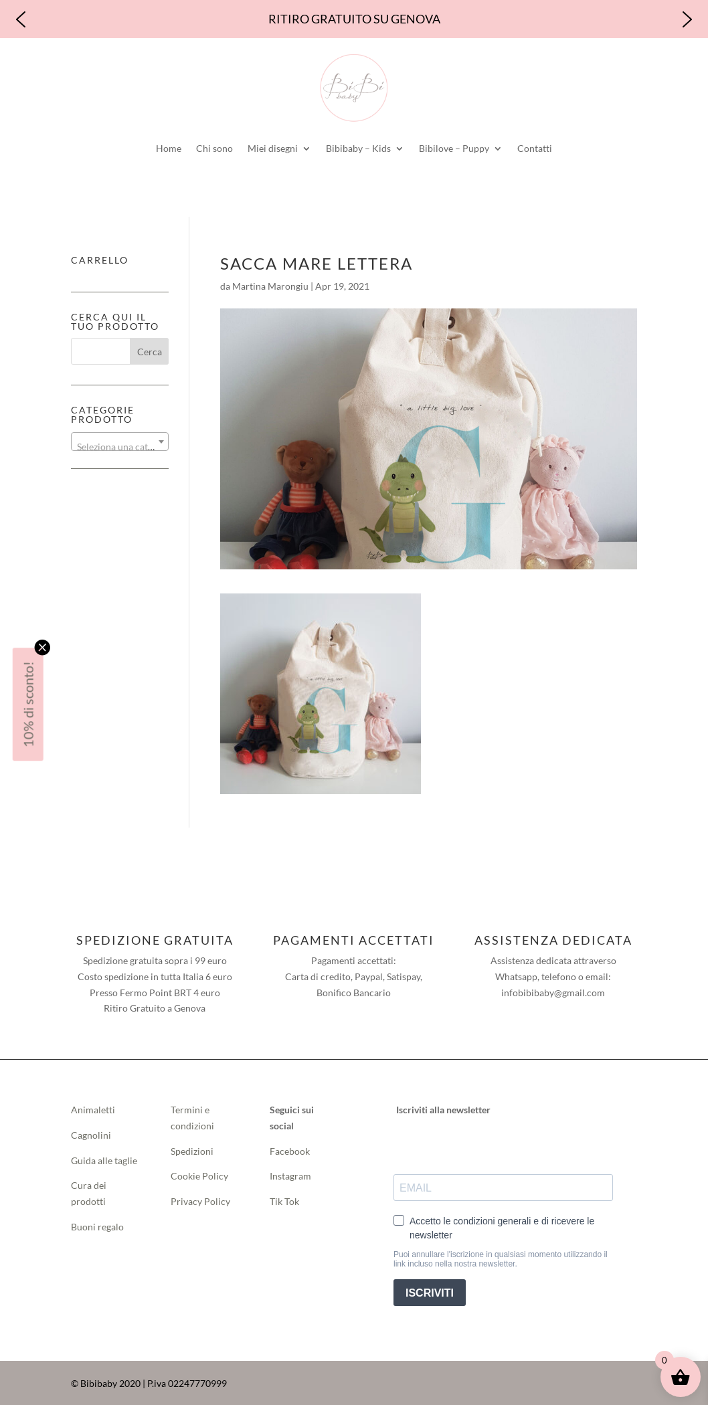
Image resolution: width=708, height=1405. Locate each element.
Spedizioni (192, 1151)
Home (168, 148)
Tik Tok (284, 1201)
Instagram (290, 1176)
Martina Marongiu (270, 286)
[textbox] (120, 447)
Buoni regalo (97, 1226)
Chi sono (214, 148)
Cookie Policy (199, 1176)
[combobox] (120, 441)
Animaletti (93, 1109)
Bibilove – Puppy (454, 148)
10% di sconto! (28, 704)
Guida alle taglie (104, 1160)
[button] (20, 19)
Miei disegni (273, 148)
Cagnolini (91, 1135)
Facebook (291, 1151)
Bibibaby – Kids (358, 148)
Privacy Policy (200, 1201)
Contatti (534, 148)
